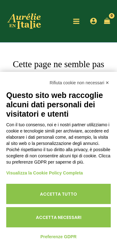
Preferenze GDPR (59, 236)
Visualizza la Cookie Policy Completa (44, 172)
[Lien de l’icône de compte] (93, 21)
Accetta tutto (58, 194)
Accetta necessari (58, 217)
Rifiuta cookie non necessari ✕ (79, 82)
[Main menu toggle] (76, 21)
